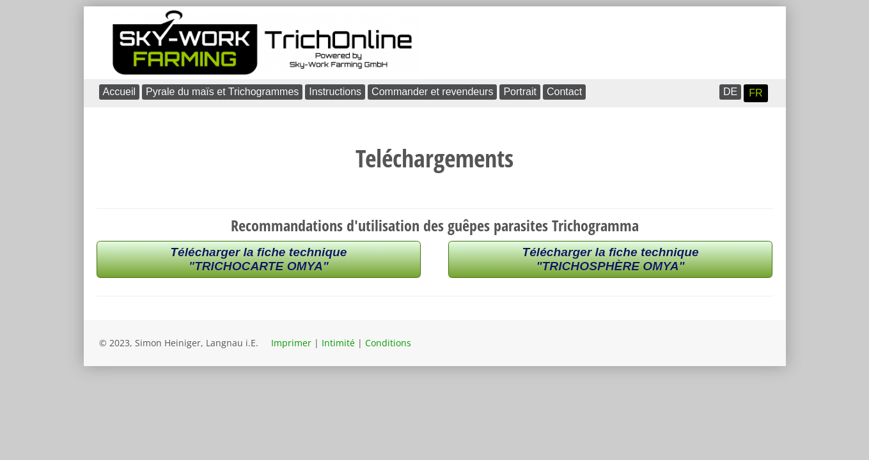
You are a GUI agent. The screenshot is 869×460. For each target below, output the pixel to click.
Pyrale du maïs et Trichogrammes (222, 91)
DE (730, 91)
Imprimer (291, 343)
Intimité (338, 343)
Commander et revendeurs (432, 91)
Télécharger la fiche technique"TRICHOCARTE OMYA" (258, 259)
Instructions (335, 91)
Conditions (388, 343)
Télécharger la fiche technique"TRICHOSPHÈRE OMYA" (610, 259)
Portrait (519, 91)
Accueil (119, 91)
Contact (564, 91)
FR (755, 93)
